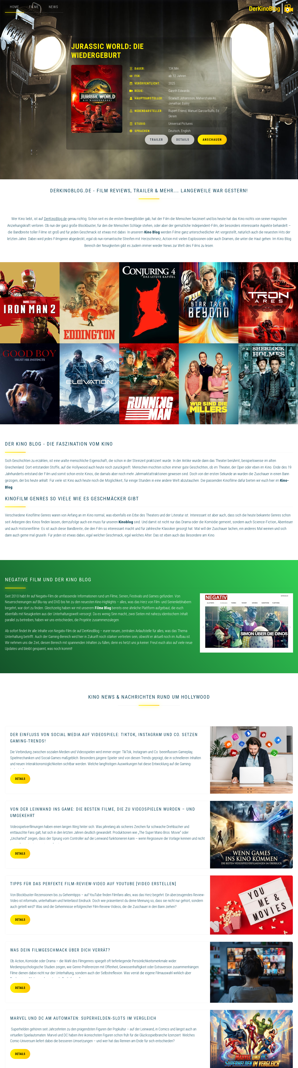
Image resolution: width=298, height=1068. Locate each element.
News (53, 7)
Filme (34, 7)
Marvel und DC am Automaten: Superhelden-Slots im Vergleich (83, 1018)
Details (182, 139)
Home (14, 7)
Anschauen (212, 139)
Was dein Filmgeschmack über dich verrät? (60, 950)
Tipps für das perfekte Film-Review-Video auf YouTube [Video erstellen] (93, 883)
